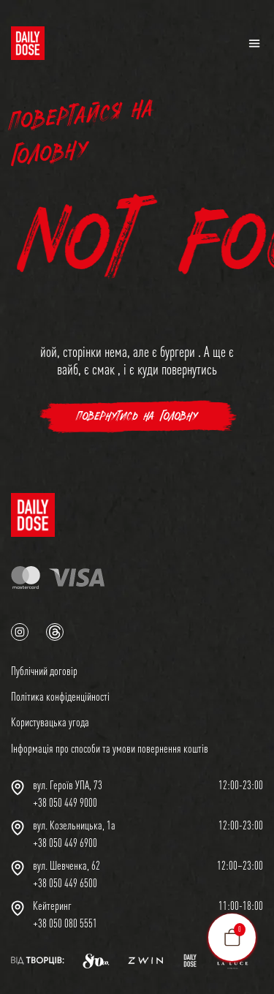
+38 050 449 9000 (65, 802)
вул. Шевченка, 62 (66, 865)
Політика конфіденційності (60, 696)
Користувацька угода (50, 721)
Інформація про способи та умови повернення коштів (109, 748)
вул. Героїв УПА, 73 (67, 785)
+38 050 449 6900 (65, 842)
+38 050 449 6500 (65, 883)
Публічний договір (44, 670)
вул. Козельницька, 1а (74, 825)
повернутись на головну (137, 416)
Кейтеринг (52, 905)
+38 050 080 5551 (65, 923)
